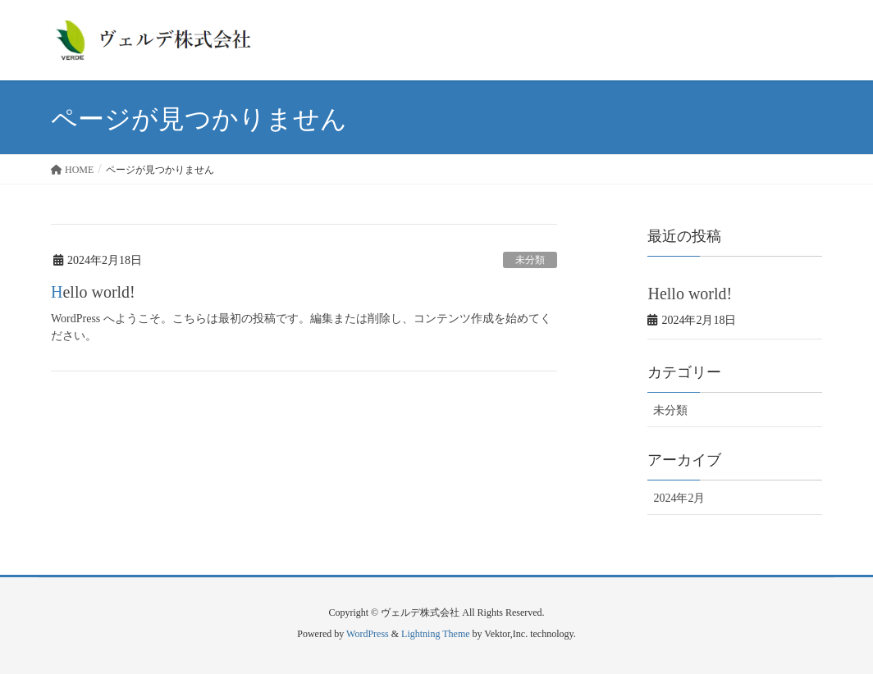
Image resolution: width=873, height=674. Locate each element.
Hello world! (93, 292)
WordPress (367, 634)
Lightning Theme (435, 634)
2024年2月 (679, 498)
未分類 (530, 260)
